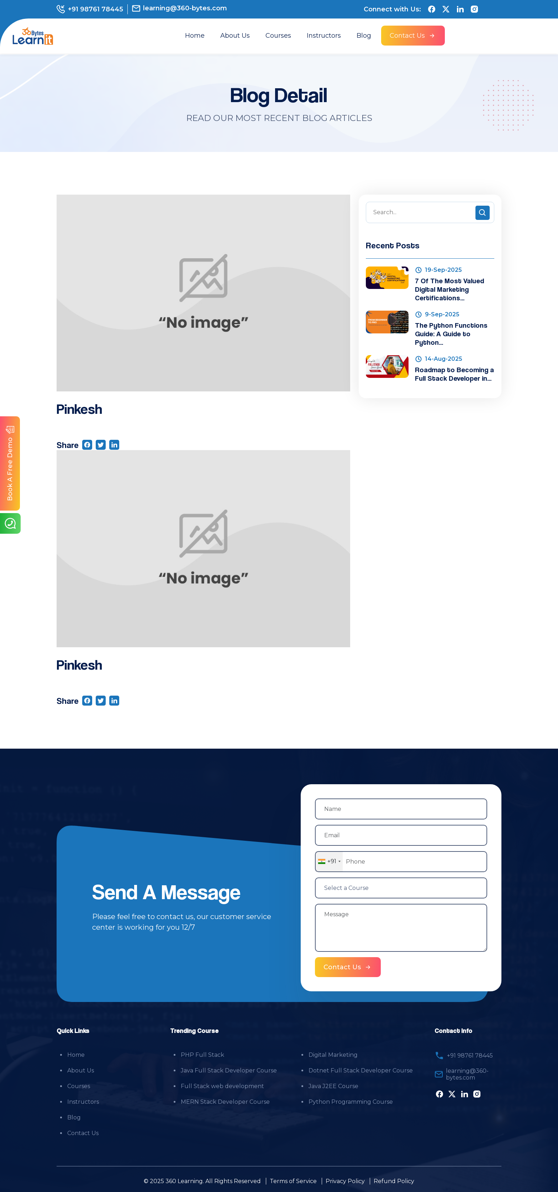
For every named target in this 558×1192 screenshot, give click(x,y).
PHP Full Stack (202, 1054)
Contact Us (83, 1132)
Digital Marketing (333, 1054)
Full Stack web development (222, 1085)
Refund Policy (394, 1180)
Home (195, 35)
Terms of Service (293, 1180)
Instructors (324, 35)
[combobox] (329, 861)
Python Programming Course (351, 1101)
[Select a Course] (401, 887)
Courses (278, 35)
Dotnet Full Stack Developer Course (361, 1069)
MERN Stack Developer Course (225, 1101)
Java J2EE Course (333, 1085)
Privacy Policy (345, 1180)
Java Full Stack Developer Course (229, 1069)
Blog (364, 35)
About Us (235, 35)
